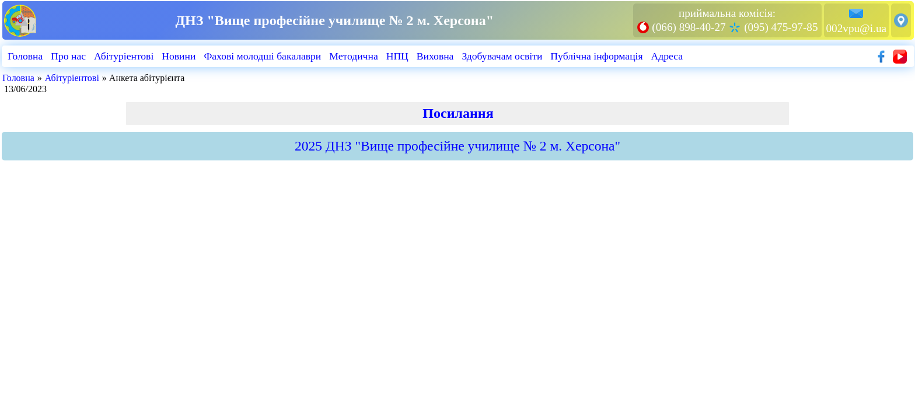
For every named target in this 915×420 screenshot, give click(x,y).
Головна (25, 56)
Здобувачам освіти (502, 56)
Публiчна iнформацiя (596, 56)
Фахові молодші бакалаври (262, 56)
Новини (178, 56)
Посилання (457, 113)
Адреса (667, 56)
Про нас (68, 56)
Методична (353, 56)
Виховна (435, 56)
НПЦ (397, 56)
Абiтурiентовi (123, 56)
